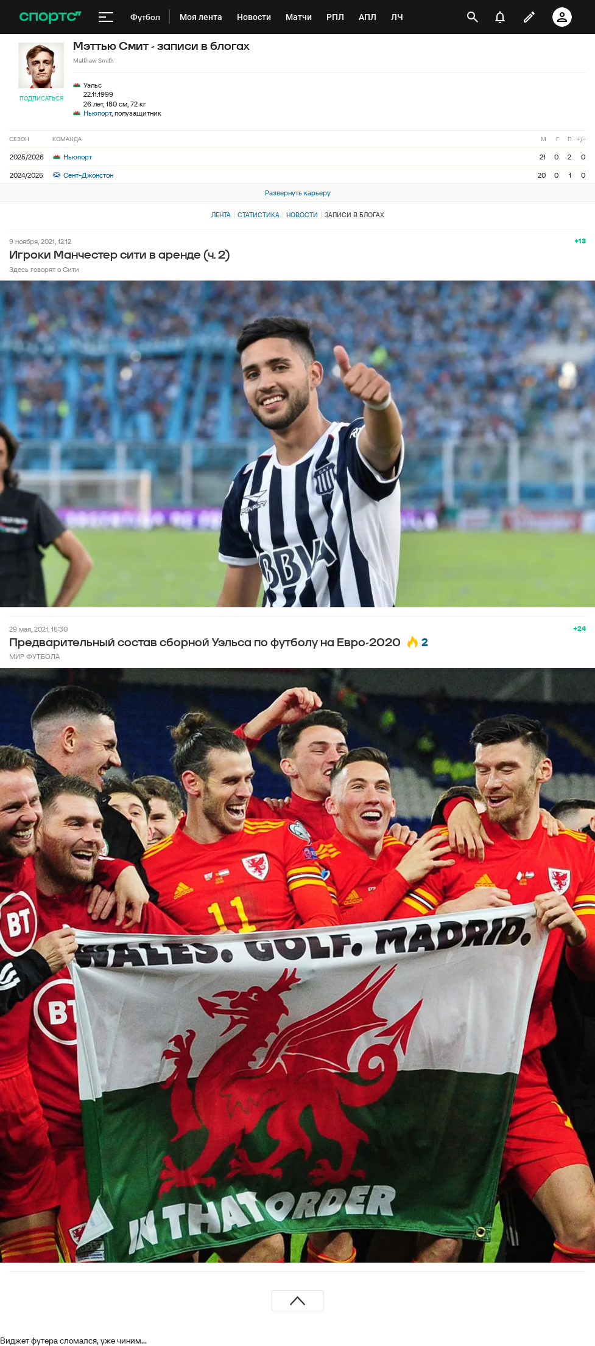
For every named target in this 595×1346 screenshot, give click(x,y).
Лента (221, 215)
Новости (302, 215)
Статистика (259, 215)
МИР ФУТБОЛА (34, 656)
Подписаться (41, 98)
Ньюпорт (97, 112)
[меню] (106, 17)
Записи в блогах (354, 215)
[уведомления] (500, 17)
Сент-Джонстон (83, 175)
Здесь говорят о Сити (44, 269)
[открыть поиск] (472, 17)
